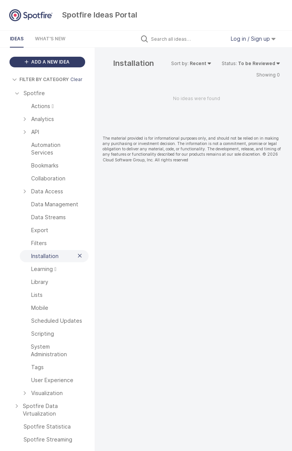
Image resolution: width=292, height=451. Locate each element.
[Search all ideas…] (186, 38)
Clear (76, 79)
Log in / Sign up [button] (253, 38)
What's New (50, 38)
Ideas (17, 38)
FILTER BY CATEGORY (40, 79)
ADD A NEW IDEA (47, 62)
